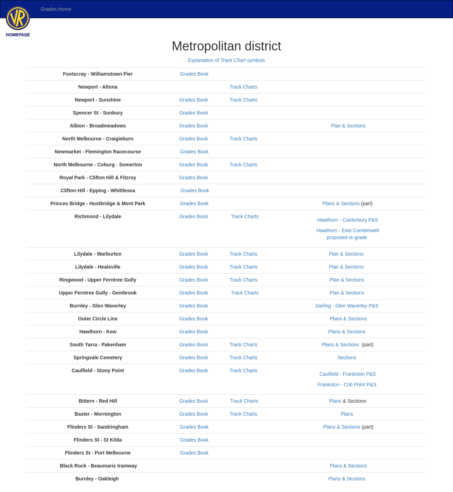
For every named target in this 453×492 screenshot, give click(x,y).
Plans (335, 401)
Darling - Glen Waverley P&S (347, 306)
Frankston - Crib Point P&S (347, 384)
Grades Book (194, 74)
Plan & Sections (348, 126)
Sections (347, 357)
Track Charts (244, 87)
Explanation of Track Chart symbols (226, 60)
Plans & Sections (341, 203)
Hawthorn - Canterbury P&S (347, 220)
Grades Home (56, 9)
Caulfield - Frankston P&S (347, 374)
